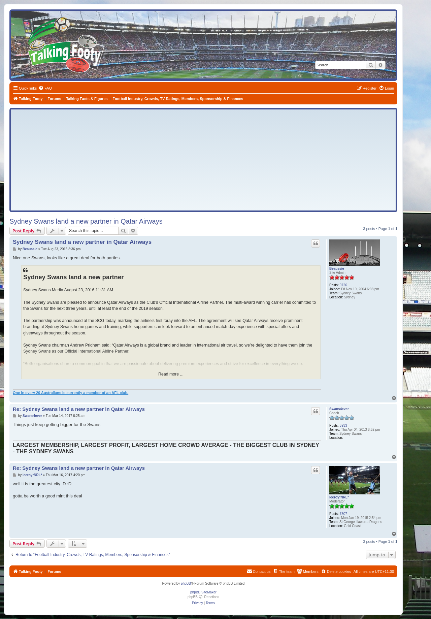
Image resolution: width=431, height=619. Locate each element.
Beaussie (336, 268)
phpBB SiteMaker (203, 592)
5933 (343, 425)
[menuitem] (45, 88)
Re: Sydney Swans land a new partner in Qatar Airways (79, 409)
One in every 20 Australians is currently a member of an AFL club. (70, 393)
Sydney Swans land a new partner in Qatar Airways (86, 221)
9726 (343, 285)
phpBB (186, 583)
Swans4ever (339, 409)
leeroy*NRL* (339, 497)
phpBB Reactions (203, 597)
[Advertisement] (203, 160)
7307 (343, 514)
